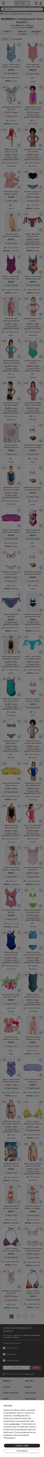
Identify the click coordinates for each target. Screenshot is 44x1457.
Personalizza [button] (22, 1451)
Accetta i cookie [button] (22, 1446)
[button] (41, 1402)
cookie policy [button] (14, 1424)
